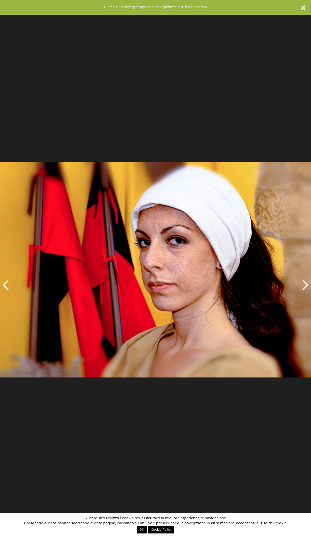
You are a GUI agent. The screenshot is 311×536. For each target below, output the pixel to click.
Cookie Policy (161, 529)
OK (141, 529)
